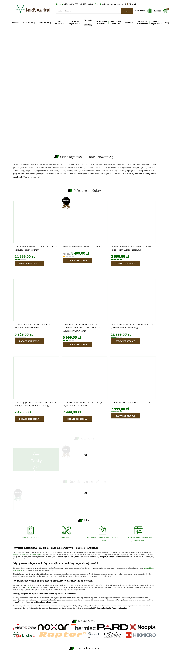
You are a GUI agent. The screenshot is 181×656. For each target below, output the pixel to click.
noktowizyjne (36, 554)
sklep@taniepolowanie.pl (114, 4)
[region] (90, 87)
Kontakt (133, 4)
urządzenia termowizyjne (22, 554)
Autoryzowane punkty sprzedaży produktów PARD (138, 539)
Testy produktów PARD (30, 537)
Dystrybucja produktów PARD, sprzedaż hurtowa (102, 539)
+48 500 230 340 (86, 4)
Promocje (29, 587)
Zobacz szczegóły (29, 263)
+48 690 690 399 (71, 4)
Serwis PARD (66, 537)
